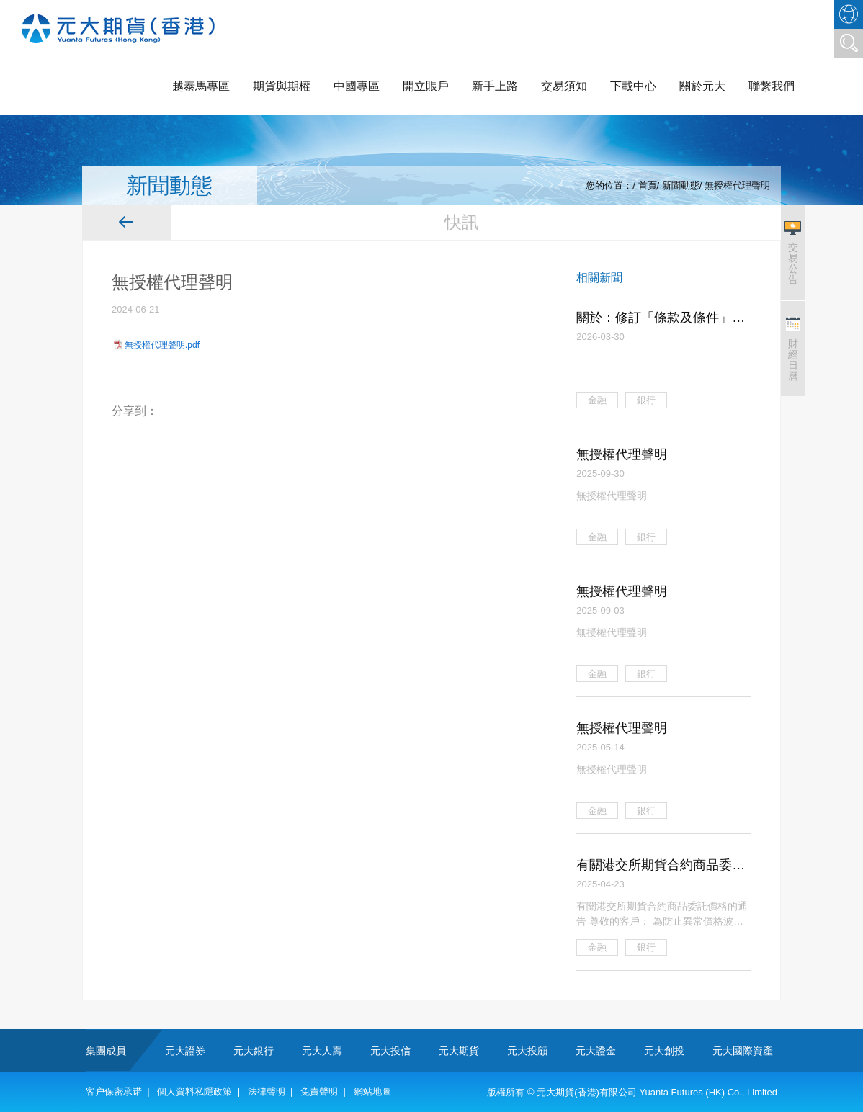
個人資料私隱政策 (194, 1091)
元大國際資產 (742, 1051)
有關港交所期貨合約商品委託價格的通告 (660, 866)
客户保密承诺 (114, 1091)
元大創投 (664, 1051)
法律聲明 (266, 1091)
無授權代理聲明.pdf (162, 345)
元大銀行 (253, 1051)
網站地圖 (372, 1091)
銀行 (646, 400)
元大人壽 (322, 1051)
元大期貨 (459, 1051)
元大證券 (185, 1051)
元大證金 (596, 1051)
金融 (597, 400)
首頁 (647, 185)
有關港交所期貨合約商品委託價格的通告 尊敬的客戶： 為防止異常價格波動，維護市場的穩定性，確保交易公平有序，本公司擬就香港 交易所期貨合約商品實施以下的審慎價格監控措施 (663, 914)
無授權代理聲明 (737, 185)
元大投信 (390, 1051)
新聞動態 (680, 185)
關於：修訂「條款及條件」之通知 (660, 319)
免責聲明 (319, 1091)
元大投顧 (527, 1051)
